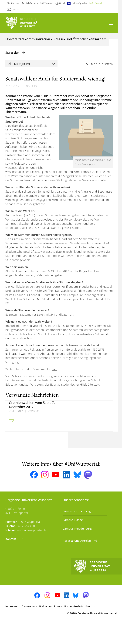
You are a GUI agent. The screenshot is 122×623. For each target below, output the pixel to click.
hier (54, 369)
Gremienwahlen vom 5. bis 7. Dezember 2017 (32, 404)
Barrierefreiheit (73, 606)
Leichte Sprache (79, 3)
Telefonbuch (32, 3)
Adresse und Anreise (77, 541)
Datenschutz (29, 606)
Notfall (62, 3)
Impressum (12, 606)
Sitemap (90, 606)
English (16, 9)
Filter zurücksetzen (100, 64)
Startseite (12, 52)
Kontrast (15, 3)
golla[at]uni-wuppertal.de (21, 354)
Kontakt (11, 539)
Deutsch (98, 3)
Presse (58, 606)
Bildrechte (45, 606)
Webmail (48, 3)
